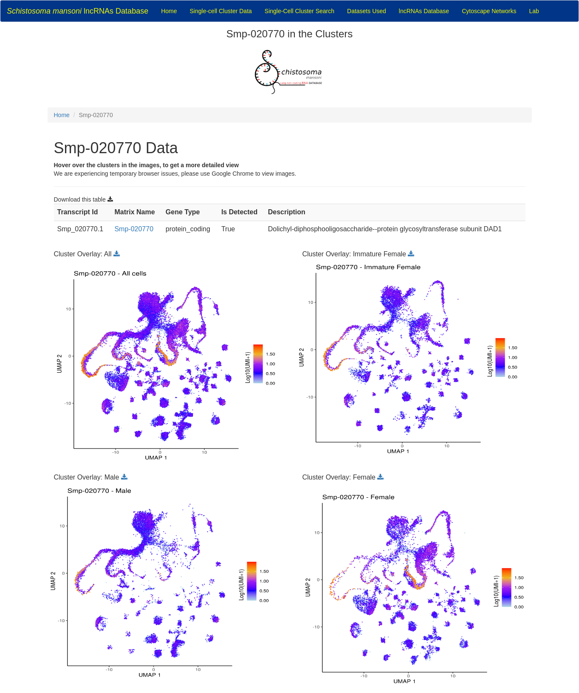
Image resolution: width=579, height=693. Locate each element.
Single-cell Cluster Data (221, 11)
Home (169, 11)
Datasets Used (366, 11)
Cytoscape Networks (489, 11)
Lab (534, 11)
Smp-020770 (133, 229)
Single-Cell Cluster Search (299, 11)
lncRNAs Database (77, 11)
